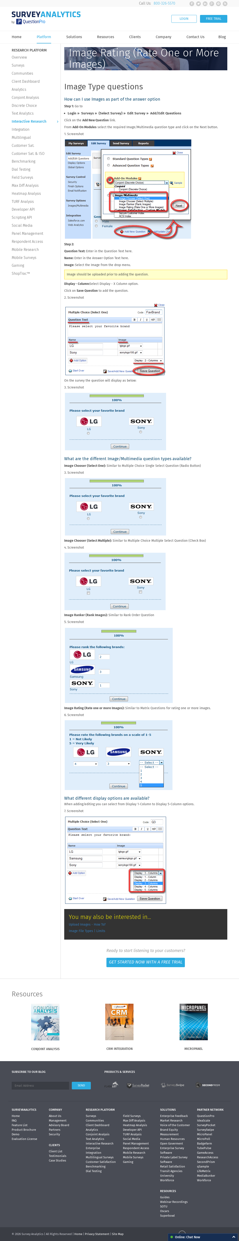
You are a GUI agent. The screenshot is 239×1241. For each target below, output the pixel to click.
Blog (222, 37)
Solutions (74, 37)
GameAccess (205, 1152)
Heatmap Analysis (26, 193)
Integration (20, 129)
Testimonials (57, 1156)
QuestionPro (205, 1116)
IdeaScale (203, 1120)
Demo (15, 1134)
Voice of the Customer (175, 1125)
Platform (44, 37)
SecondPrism (206, 1162)
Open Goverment (171, 1143)
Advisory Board (59, 1125)
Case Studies (57, 1160)
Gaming (18, 265)
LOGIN (184, 19)
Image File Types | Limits (87, 931)
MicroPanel (204, 1134)
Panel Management (27, 233)
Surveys (18, 65)
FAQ (14, 1120)
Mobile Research (25, 249)
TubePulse (204, 1148)
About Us (55, 1116)
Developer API (23, 209)
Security (54, 1134)
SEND (81, 1085)
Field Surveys (22, 177)
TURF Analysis (23, 201)
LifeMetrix (203, 1171)
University (167, 1175)
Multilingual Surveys (100, 1157)
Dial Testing (21, 169)
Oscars (164, 1211)
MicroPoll (203, 1139)
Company (163, 37)
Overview (19, 57)
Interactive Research (29, 121)
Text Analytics (22, 113)
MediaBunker (206, 1175)
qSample (203, 1166)
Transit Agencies (171, 1171)
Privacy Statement (97, 1234)
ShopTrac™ (21, 273)
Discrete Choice (24, 105)
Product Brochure (24, 1129)
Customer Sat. (23, 145)
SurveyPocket (206, 1125)
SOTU (163, 1206)
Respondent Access (27, 241)
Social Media (22, 225)
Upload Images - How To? (87, 924)
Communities (22, 73)
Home (17, 37)
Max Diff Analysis (25, 185)
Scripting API (22, 217)
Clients (135, 37)
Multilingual (21, 137)
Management (58, 1120)
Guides (165, 1197)
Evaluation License (24, 1139)
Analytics (19, 89)
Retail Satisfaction (172, 1166)
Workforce (167, 1180)
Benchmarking (23, 161)
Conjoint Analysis (25, 97)
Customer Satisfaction (101, 1162)
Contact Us (195, 37)
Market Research (171, 1120)
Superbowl (167, 1215)
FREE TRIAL (213, 19)
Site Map (118, 1234)
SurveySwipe (205, 1129)
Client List (55, 1151)
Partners (54, 1129)
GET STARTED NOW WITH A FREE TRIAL (145, 962)
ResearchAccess (207, 1157)
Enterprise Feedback (174, 1116)
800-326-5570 (164, 3)
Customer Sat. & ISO (28, 153)
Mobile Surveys (24, 257)
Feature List (20, 1125)
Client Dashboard (26, 81)
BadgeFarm (204, 1143)
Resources (105, 37)
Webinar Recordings (174, 1202)
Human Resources (172, 1139)
